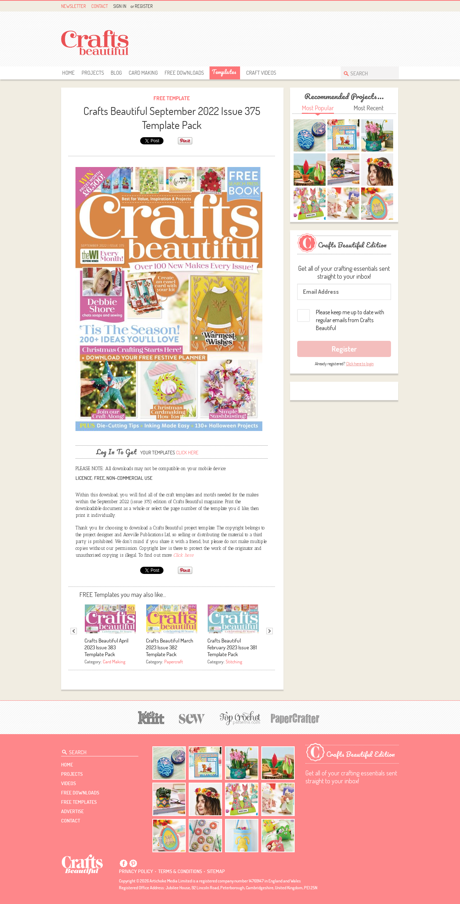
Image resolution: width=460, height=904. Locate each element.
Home (68, 72)
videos (68, 783)
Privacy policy (136, 871)
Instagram (394, 6)
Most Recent (368, 108)
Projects (93, 72)
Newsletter (73, 6)
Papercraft (173, 661)
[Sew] (192, 717)
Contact (99, 6)
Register (144, 6)
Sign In (119, 6)
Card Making (143, 72)
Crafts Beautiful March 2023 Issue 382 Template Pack (169, 647)
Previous (73, 631)
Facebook (378, 6)
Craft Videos (261, 72)
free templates (79, 802)
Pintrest (386, 6)
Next (269, 631)
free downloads (184, 72)
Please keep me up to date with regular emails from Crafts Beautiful (350, 320)
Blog (116, 72)
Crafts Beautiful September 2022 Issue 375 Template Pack (171, 118)
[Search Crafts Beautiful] (366, 73)
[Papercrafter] (295, 718)
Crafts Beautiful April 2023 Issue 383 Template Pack (106, 647)
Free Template (171, 98)
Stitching (234, 661)
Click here (187, 452)
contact (70, 820)
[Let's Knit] (151, 716)
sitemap (216, 871)
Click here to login (360, 363)
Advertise (72, 811)
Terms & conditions (180, 871)
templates (224, 72)
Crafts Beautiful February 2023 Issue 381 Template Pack (232, 647)
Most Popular (318, 108)
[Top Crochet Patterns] (239, 717)
